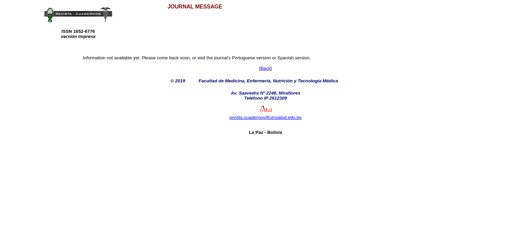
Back (265, 68)
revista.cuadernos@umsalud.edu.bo (265, 117)
